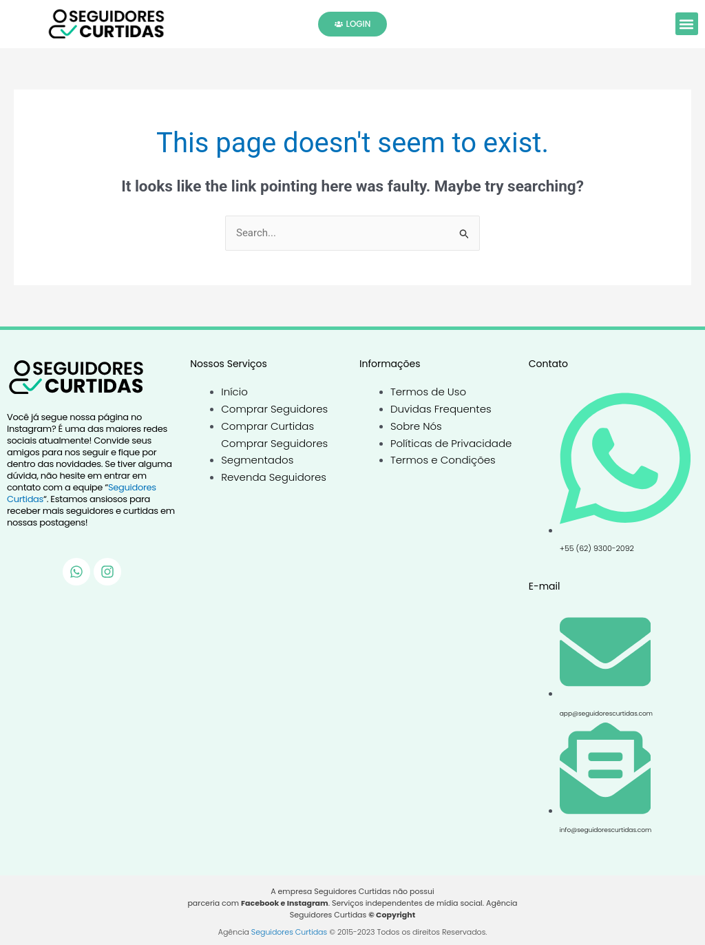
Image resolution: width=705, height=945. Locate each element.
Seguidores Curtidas (289, 931)
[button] (686, 23)
